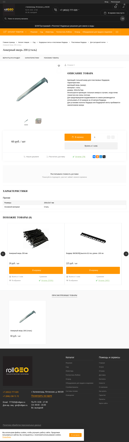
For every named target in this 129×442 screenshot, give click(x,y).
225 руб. (71, 263)
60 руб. (15, 335)
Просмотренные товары (64, 295)
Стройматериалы (72, 387)
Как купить (102, 391)
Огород (68, 379)
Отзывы (102, 371)
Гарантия (102, 395)
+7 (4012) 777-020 (10, 392)
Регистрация (115, 2)
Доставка (102, 375)
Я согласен (75, 435)
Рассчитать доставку (55, 157)
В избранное (15, 280)
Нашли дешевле (31, 157)
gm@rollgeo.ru (21, 405)
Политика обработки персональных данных (22, 425)
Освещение (70, 395)
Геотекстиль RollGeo (73, 375)
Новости (102, 383)
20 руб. (14, 263)
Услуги (101, 367)
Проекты (102, 399)
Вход (106, 2)
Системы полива (72, 391)
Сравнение (43, 276)
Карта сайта (103, 403)
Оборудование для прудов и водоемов (79, 383)
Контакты (102, 379)
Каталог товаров (15, 32)
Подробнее (6, 437)
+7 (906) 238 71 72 (11, 396)
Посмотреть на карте (41, 395)
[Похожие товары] (3, 253)
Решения (69, 363)
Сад (67, 367)
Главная (102, 363)
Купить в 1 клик (91, 146)
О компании (103, 387)
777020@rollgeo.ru (17, 402)
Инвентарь (69, 371)
